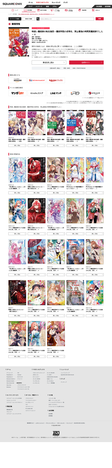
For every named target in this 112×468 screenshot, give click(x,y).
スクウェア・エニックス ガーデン (14, 413)
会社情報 (50, 413)
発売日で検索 (28, 18)
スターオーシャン (29, 406)
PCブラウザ (20, 376)
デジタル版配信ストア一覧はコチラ (94, 97)
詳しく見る (17, 145)
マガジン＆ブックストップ (38, 372)
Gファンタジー (36, 376)
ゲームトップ (9, 372)
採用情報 (50, 415)
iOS (18, 372)
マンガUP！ (49, 374)
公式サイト (86, 62)
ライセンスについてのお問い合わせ (56, 406)
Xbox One (9, 385)
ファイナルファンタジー (31, 400)
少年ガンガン (36, 374)
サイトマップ (69, 423)
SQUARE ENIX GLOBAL (79, 423)
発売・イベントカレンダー (54, 400)
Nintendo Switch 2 (11, 379)
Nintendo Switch (10, 381)
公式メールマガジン (53, 404)
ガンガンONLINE (50, 372)
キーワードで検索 (14, 18)
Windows (9, 387)
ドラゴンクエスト (29, 398)
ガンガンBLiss (50, 381)
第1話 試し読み (48, 62)
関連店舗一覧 (9, 409)
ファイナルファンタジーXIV (23, 387)
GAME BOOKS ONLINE (52, 376)
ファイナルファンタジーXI (23, 389)
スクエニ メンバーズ (11, 400)
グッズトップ (64, 382)
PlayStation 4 (10, 376)
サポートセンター (61, 423)
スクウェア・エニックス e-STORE (14, 398)
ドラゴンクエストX (21, 385)
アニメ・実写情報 (51, 383)
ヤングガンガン (36, 381)
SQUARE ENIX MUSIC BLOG (67, 374)
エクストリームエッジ (30, 410)
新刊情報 (15, 14)
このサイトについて (39, 423)
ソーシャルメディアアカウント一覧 (56, 402)
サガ (27, 404)
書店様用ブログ (30, 423)
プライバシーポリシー (50, 423)
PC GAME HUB (29, 408)
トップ (9, 14)
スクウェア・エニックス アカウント (14, 402)
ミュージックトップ (65, 372)
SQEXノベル (49, 379)
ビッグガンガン (36, 383)
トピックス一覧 (52, 398)
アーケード (19, 379)
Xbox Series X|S (10, 383)
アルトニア (9, 411)
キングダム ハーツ (30, 402)
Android (19, 374)
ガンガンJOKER (36, 379)
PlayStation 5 (10, 374)
